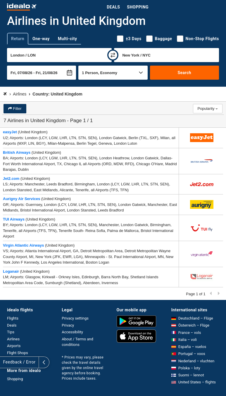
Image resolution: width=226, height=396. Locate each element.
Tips (10, 332)
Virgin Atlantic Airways (23, 245)
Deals (113, 7)
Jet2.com (11, 178)
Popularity (208, 108)
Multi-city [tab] (67, 38)
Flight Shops (17, 353)
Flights (12, 318)
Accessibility (72, 332)
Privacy (68, 325)
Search (184, 72)
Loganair (11, 271)
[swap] (112, 55)
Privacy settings (75, 318)
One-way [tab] (41, 38)
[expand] (5, 362)
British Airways (16, 152)
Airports (13, 346)
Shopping (138, 7)
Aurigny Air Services (21, 199)
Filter (17, 108)
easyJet (10, 132)
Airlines (13, 339)
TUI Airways (14, 219)
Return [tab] (17, 38)
